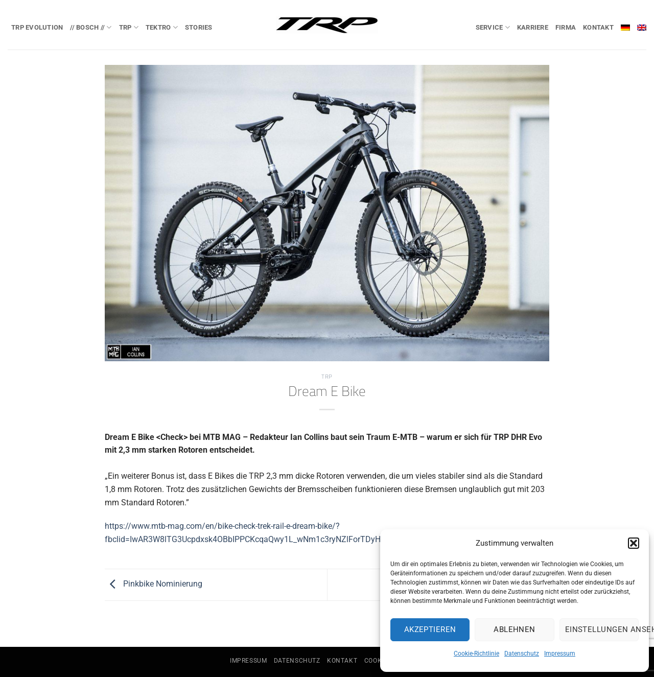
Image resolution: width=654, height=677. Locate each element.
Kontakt (598, 27)
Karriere (532, 27)
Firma (565, 27)
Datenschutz (521, 653)
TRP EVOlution (37, 27)
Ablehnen (514, 629)
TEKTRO (162, 27)
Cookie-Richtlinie (476, 653)
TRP (128, 27)
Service (493, 27)
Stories (199, 27)
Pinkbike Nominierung (153, 584)
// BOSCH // (90, 27)
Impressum (559, 653)
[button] (633, 543)
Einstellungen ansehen (602, 629)
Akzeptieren (430, 629)
